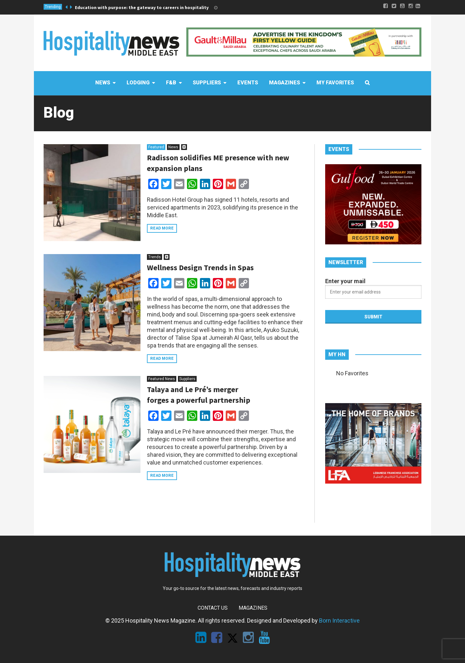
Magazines (253, 608)
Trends (154, 257)
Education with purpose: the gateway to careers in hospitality (142, 7)
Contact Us (213, 608)
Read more (162, 228)
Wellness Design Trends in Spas (200, 267)
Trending (53, 7)
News (173, 147)
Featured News (161, 379)
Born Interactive (339, 620)
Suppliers (187, 379)
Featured (156, 147)
